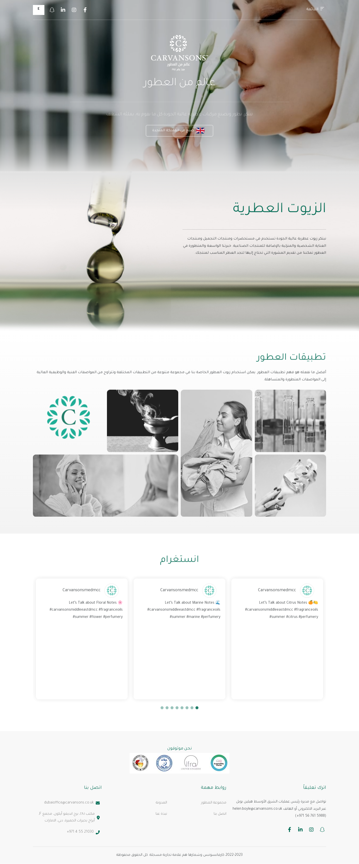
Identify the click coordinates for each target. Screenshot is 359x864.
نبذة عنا (161, 814)
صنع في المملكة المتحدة (178, 130)
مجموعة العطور (213, 803)
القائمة (315, 9)
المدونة (161, 803)
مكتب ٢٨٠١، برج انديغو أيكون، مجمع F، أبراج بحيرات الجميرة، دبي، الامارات (69, 817)
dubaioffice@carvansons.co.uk (72, 803)
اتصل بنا (220, 814)
